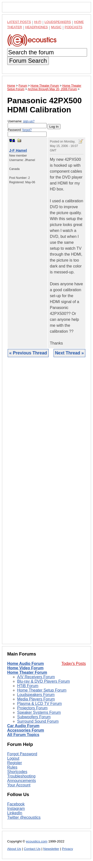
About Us (14, 849)
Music (56, 27)
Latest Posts (19, 22)
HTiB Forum (27, 686)
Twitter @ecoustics (24, 817)
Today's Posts (74, 663)
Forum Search (28, 60)
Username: (27, 124)
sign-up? (28, 121)
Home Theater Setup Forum (41, 690)
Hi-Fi (37, 22)
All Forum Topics (23, 735)
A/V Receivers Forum (36, 677)
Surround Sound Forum (38, 721)
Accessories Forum (25, 730)
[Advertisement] (46, 504)
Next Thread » (69, 352)
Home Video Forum (25, 668)
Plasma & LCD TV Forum (39, 703)
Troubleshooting (21, 776)
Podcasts (74, 27)
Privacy (67, 849)
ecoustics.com (36, 841)
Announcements (21, 781)
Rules (12, 767)
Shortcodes (17, 772)
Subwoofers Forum (34, 717)
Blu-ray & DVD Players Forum (43, 681)
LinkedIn (14, 813)
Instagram (16, 808)
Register (14, 763)
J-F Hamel (18, 150)
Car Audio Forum (23, 726)
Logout (13, 758)
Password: (27, 132)
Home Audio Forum (25, 663)
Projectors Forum (32, 708)
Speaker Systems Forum (39, 712)
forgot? (26, 130)
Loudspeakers (58, 22)
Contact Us (32, 849)
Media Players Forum (36, 699)
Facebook (16, 804)
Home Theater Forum (27, 672)
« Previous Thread (28, 352)
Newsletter (51, 849)
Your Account (19, 785)
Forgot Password (22, 754)
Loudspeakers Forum (36, 695)
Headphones (36, 27)
